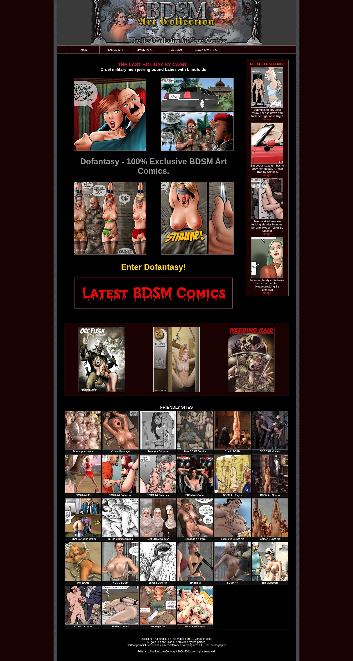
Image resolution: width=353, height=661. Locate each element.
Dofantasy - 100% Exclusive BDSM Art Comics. (153, 166)
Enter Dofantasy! (153, 267)
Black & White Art (207, 50)
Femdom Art (115, 50)
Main (84, 50)
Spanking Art (146, 50)
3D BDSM (176, 50)
